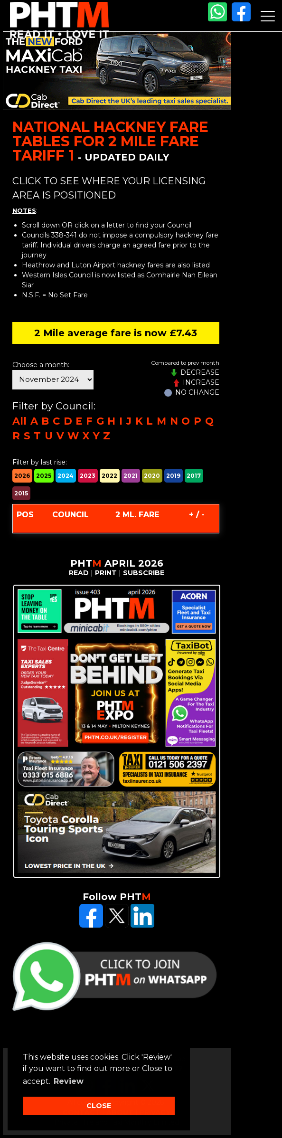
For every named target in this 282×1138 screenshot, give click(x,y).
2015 (21, 493)
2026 (22, 475)
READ (79, 573)
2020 (152, 475)
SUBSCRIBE (143, 573)
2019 (173, 475)
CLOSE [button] (98, 1105)
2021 (130, 475)
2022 (109, 475)
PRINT (106, 573)
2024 (65, 475)
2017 (194, 475)
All (19, 421)
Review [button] (69, 1081)
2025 (43, 475)
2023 (87, 475)
